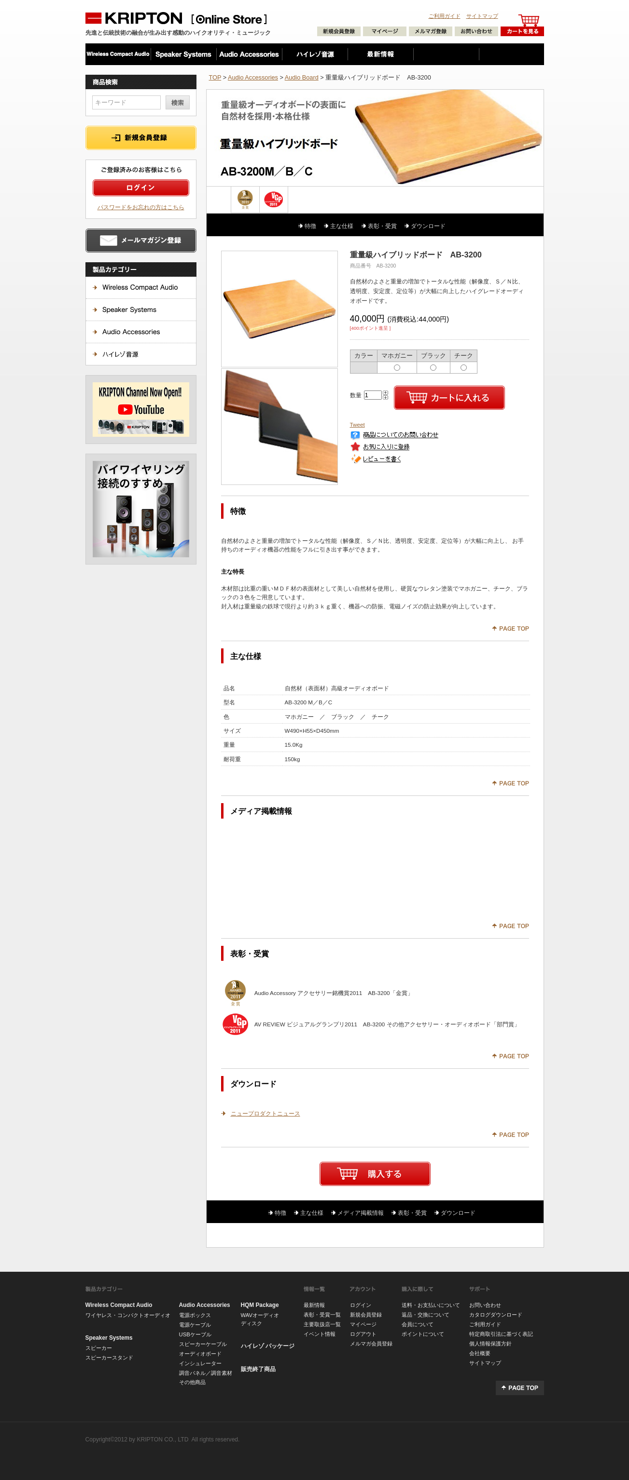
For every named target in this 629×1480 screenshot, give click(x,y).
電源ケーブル (195, 1325)
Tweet (357, 424)
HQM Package (260, 1305)
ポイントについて (423, 1334)
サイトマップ (482, 16)
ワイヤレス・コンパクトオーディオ (127, 1315)
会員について (417, 1324)
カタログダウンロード (495, 1315)
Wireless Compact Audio (119, 1305)
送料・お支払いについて (431, 1305)
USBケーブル (195, 1334)
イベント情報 (319, 1334)
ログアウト (363, 1334)
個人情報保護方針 (490, 1343)
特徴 (310, 226)
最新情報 (314, 1305)
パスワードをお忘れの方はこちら (141, 207)
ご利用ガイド (445, 16)
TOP (215, 77)
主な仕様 (341, 226)
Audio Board (302, 77)
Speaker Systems (109, 1337)
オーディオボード (200, 1354)
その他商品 (192, 1382)
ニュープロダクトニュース (265, 1113)
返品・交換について (425, 1315)
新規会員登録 (366, 1315)
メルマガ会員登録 (371, 1343)
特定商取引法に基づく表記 (501, 1334)
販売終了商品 (258, 1369)
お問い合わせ (485, 1305)
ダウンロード (428, 226)
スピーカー (98, 1348)
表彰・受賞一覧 (322, 1315)
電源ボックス (195, 1315)
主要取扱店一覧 (322, 1324)
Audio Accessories (253, 77)
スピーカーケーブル (203, 1344)
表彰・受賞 (382, 226)
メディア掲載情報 (360, 1213)
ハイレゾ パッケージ (267, 1346)
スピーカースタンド (109, 1357)
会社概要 (479, 1353)
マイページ (363, 1324)
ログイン (360, 1305)
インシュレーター (200, 1363)
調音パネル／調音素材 (205, 1373)
